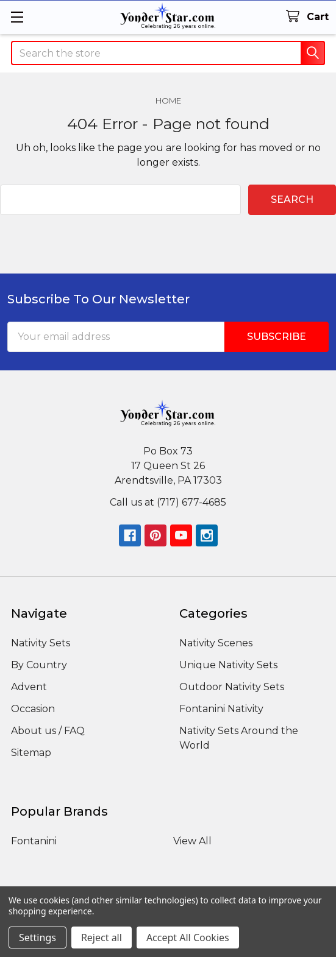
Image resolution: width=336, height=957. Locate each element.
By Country (39, 665)
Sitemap (31, 752)
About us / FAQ (48, 730)
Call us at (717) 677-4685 (168, 502)
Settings (37, 937)
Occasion (33, 709)
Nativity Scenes (215, 643)
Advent (29, 687)
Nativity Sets (40, 643)
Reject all (101, 937)
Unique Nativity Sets (228, 665)
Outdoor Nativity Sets (231, 687)
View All (192, 841)
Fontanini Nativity (221, 709)
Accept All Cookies (187, 937)
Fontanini (34, 841)
